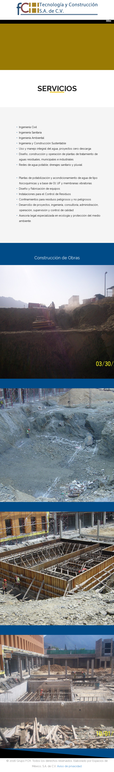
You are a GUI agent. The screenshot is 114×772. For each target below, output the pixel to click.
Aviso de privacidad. (69, 766)
